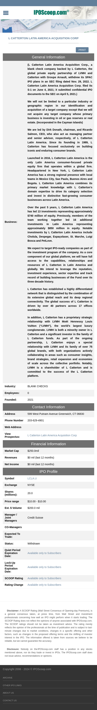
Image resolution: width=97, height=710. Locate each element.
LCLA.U (32, 478)
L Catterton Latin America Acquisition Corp (52, 435)
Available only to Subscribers (44, 553)
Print (82, 50)
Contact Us (10, 700)
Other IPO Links (12, 685)
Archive (7, 678)
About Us (8, 693)
